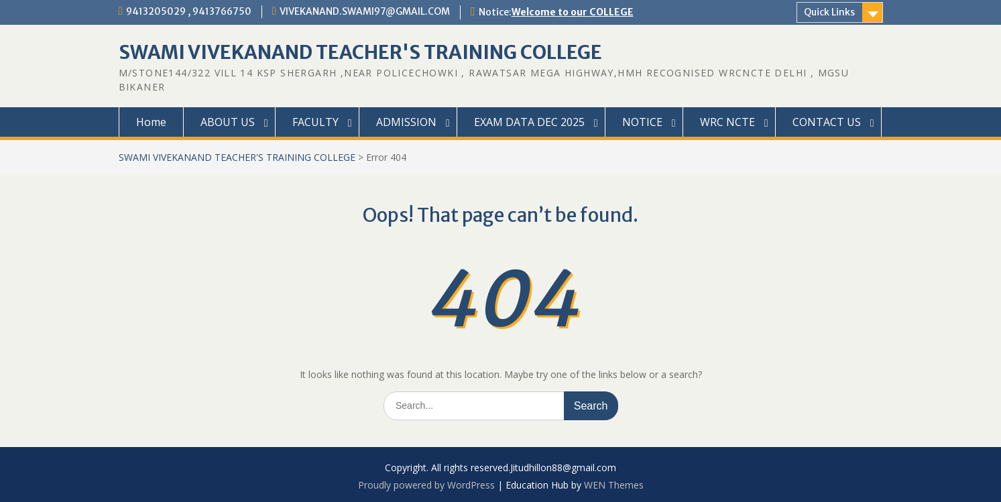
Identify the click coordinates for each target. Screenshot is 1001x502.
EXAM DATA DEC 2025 (529, 122)
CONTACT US (826, 122)
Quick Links (829, 12)
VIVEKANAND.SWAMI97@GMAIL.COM (365, 11)
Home (151, 122)
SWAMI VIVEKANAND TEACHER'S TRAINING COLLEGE (360, 52)
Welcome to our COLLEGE (573, 12)
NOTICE (642, 122)
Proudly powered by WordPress (426, 485)
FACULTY (315, 122)
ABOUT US (227, 122)
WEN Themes (614, 485)
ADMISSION (406, 122)
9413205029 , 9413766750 (188, 11)
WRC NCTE (727, 122)
